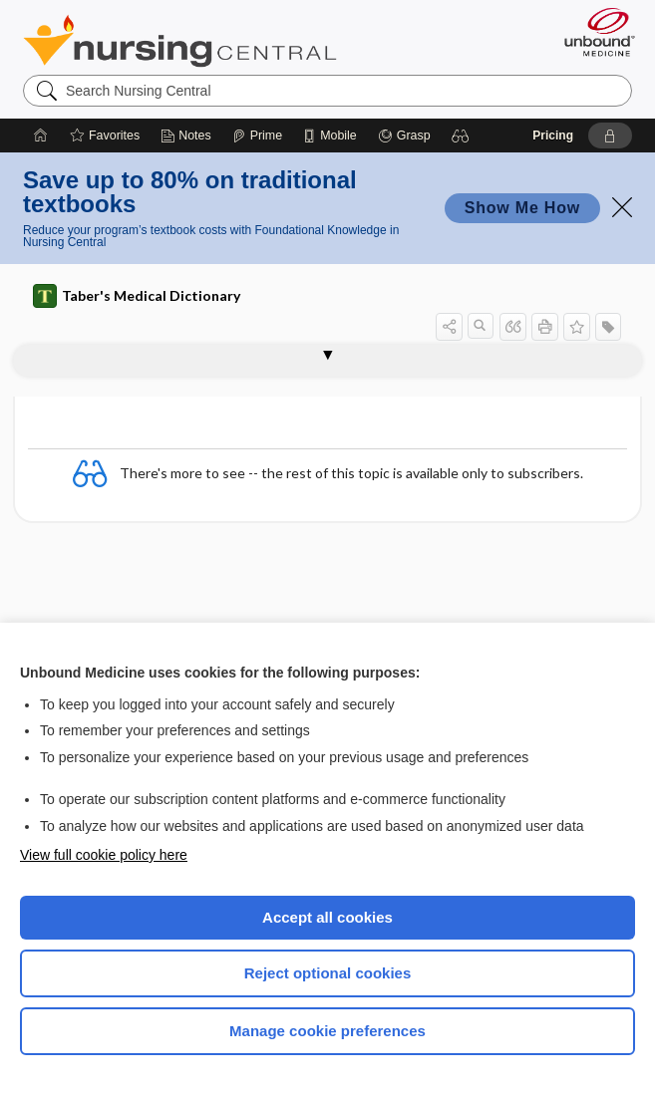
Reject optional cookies (328, 972)
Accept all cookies (327, 917)
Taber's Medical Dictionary (136, 296)
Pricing (552, 135)
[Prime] (257, 135)
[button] (461, 135)
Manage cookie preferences (327, 1030)
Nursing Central (180, 41)
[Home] (41, 135)
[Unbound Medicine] (593, 32)
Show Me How (522, 207)
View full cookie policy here (103, 855)
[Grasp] (404, 135)
